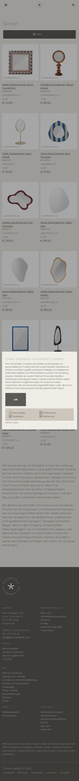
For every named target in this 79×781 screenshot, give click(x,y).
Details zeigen (12, 422)
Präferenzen (50, 412)
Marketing (48, 416)
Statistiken (18, 416)
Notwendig (18, 412)
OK (16, 399)
